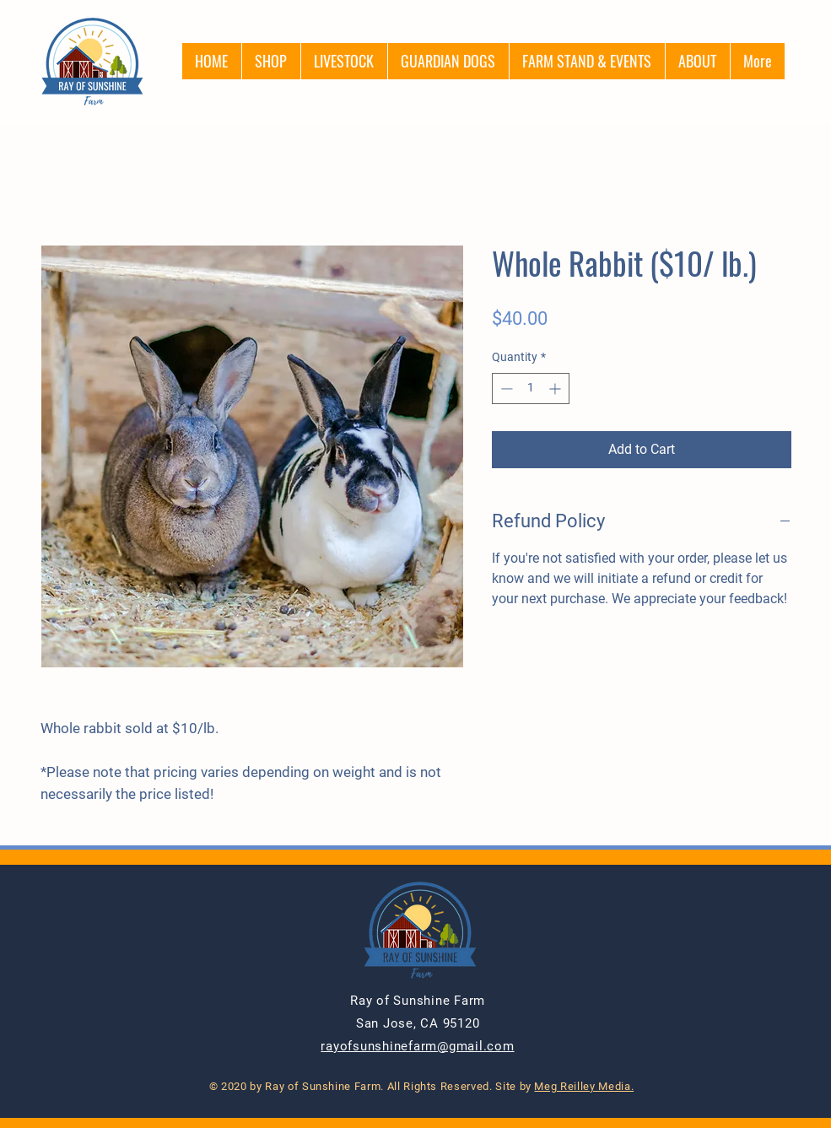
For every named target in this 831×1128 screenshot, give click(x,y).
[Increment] (556, 388)
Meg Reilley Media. (584, 1086)
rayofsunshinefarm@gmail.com (417, 1046)
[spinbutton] (530, 388)
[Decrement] (504, 388)
